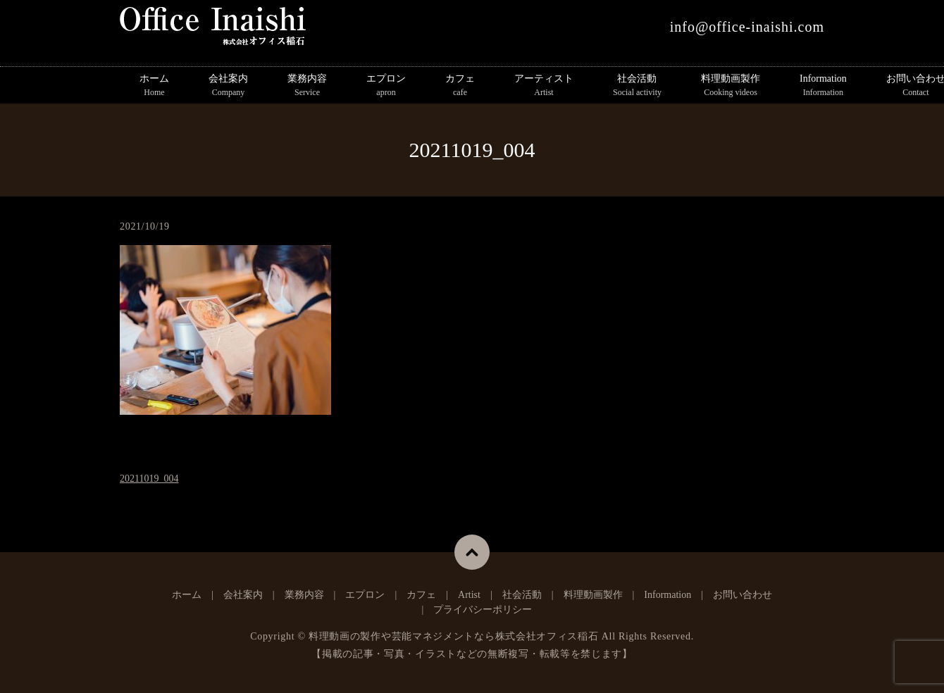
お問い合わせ (742, 594)
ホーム (154, 86)
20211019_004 (149, 478)
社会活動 (637, 86)
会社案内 (228, 86)
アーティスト (543, 86)
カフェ (460, 86)
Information (823, 86)
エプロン (386, 86)
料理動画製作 (730, 86)
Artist (469, 594)
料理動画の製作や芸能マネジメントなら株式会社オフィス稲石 (454, 636)
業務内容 (307, 86)
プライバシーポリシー (482, 609)
